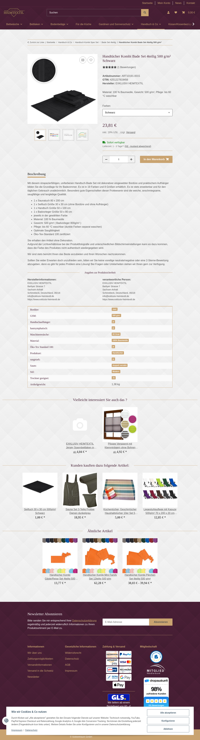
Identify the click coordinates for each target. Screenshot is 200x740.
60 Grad (116, 334)
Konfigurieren (168, 721)
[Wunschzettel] (176, 12)
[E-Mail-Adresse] (125, 622)
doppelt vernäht (119, 365)
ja (113, 322)
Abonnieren (161, 622)
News (178, 3)
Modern (115, 371)
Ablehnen (168, 729)
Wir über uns (35, 653)
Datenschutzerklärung (84, 620)
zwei (114, 309)
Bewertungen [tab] (59, 174)
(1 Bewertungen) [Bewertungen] (119, 67)
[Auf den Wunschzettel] (91, 60)
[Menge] (119, 159)
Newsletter (33, 677)
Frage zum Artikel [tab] (85, 174)
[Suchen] (94, 12)
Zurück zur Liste (37, 42)
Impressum (16, 730)
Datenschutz (31, 730)
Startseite (147, 3)
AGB (67, 665)
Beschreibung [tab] (37, 174)
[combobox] (137, 112)
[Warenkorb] (189, 12)
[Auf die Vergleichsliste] (82, 60)
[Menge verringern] (106, 159)
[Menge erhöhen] (131, 159)
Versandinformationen (40, 665)
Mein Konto (164, 3)
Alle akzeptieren (168, 712)
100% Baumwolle (120, 340)
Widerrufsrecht (73, 653)
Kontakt (191, 3)
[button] (168, 12)
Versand (130, 132)
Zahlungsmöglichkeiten (40, 658)
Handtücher (117, 353)
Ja (113, 378)
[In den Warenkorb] (30, 52)
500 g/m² (116, 315)
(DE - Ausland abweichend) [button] (138, 146)
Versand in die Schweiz (40, 670)
